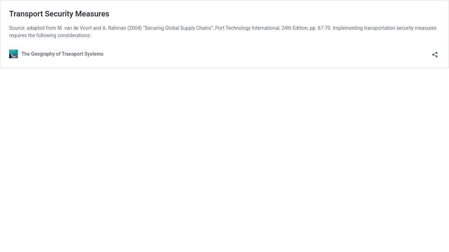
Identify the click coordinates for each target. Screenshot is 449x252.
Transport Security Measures (59, 13)
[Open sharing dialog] (435, 52)
